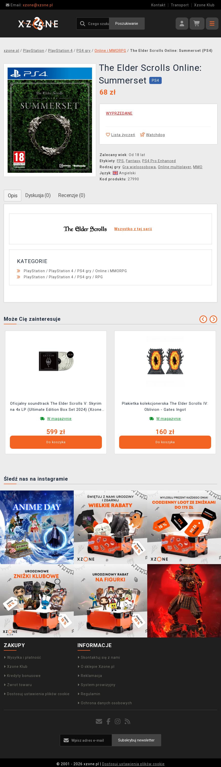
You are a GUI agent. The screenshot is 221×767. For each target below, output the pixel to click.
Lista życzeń (120, 135)
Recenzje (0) (71, 195)
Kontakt (158, 5)
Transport (180, 5)
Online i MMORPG (111, 271)
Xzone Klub (204, 5)
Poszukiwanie (126, 23)
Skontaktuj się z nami (99, 657)
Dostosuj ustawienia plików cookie (37, 694)
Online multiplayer (174, 167)
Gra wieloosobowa (139, 167)
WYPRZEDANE (119, 113)
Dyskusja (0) (37, 195)
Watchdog (152, 135)
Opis (12, 196)
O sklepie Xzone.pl (96, 667)
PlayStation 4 (61, 271)
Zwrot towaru (18, 685)
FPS (120, 161)
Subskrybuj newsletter (136, 740)
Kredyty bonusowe (22, 676)
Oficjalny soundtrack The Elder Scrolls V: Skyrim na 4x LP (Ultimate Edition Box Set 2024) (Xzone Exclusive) (56, 407)
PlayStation (34, 271)
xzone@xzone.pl (29, 5)
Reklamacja (90, 676)
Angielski (124, 173)
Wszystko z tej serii (133, 229)
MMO (197, 167)
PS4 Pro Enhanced (159, 161)
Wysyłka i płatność (22, 657)
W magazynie (59, 419)
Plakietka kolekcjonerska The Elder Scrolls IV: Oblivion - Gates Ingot (165, 406)
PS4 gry (84, 271)
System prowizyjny (97, 685)
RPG (99, 277)
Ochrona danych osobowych (105, 703)
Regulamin (89, 694)
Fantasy (133, 161)
